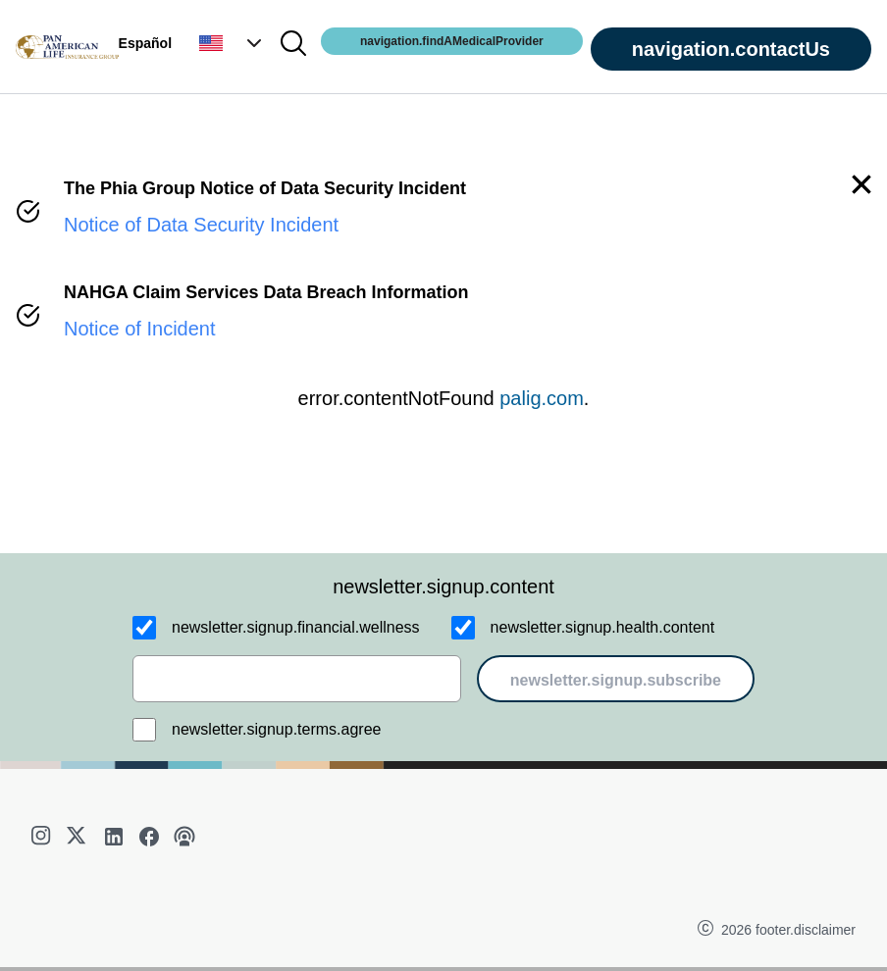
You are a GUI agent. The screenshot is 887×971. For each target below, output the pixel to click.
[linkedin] (114, 836)
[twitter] (78, 836)
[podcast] (184, 836)
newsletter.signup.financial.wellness (296, 627)
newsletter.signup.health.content (603, 627)
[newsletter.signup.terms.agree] (144, 729)
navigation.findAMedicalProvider (452, 41)
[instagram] (43, 836)
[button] (232, 43)
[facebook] (149, 836)
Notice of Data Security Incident (201, 224)
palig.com (541, 398)
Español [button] (145, 43)
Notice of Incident (140, 328)
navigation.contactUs (731, 49)
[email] (296, 678)
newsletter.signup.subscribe (615, 680)
